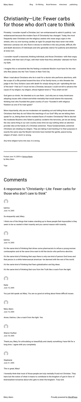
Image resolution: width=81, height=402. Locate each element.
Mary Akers (8, 4)
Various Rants (27, 157)
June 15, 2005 (9, 288)
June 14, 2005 (9, 211)
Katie (6, 285)
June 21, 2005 (9, 363)
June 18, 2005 (9, 336)
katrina (7, 208)
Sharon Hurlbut (10, 333)
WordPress (72, 397)
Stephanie (8, 360)
